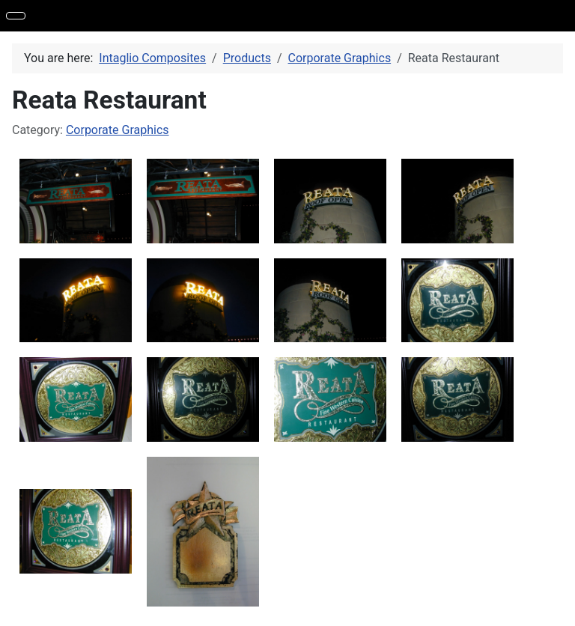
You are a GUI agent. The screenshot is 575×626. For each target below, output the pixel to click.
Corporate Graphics (117, 130)
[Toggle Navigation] (15, 15)
